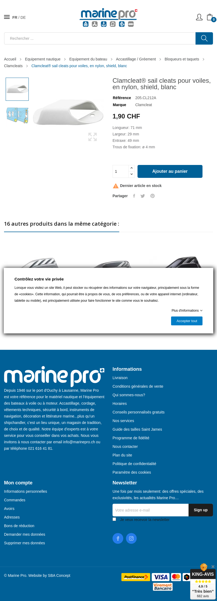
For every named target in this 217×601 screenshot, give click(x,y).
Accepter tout (186, 321)
